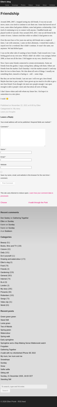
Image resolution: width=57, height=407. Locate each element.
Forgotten (4, 346)
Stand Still (5, 320)
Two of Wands (6, 327)
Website (3, 165)
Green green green (8, 317)
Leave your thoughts (8, 112)
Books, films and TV (9, 246)
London (4, 285)
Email (3, 157)
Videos (30, 5)
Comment (5, 127)
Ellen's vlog (5, 262)
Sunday (11, 221)
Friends (4, 269)
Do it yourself (6, 256)
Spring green (6, 330)
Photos (23, 5)
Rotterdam (5, 295)
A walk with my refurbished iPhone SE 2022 (18, 353)
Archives (52, 5)
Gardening (5, 272)
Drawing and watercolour (11, 259)
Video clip (4, 302)
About (44, 5)
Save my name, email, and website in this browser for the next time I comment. (25, 176)
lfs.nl (2, 282)
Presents (4, 292)
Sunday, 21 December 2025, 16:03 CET (17, 376)
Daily (3, 253)
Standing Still (6, 379)
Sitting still (5, 373)
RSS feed (22, 402)
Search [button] (5, 391)
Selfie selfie (5, 369)
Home (7, 5)
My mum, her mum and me (11, 356)
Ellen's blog (6, 2)
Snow (3, 366)
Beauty (3, 243)
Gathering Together (20, 218)
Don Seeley (5, 218)
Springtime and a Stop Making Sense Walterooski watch (23, 343)
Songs (38, 5)
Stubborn (8, 231)
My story (16, 109)
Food (3, 266)
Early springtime (7, 340)
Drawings (15, 5)
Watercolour (5, 333)
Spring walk (5, 336)
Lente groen (5, 323)
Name (3, 149)
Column (4, 249)
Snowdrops (5, 360)
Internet (4, 279)
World (3, 305)
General (4, 276)
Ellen (39, 105)
